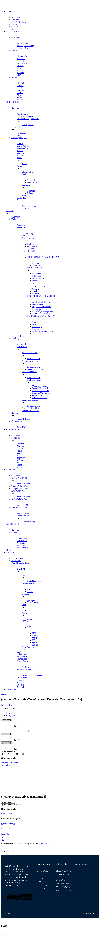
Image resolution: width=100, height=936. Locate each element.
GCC (29, 627)
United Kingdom (34, 581)
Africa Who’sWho (19, 499)
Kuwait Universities (40, 390)
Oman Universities (40, 395)
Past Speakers (22, 114)
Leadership (21, 198)
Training (15, 219)
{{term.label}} (6, 720)
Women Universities (30, 410)
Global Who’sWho (19, 478)
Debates (20, 448)
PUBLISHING (12, 31)
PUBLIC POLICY (35, 268)
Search (4, 763)
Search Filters (8, 708)
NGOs (19, 682)
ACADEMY (11, 211)
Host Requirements (25, 116)
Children (20, 444)
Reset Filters (12, 763)
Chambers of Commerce (32, 675)
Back (9, 765)
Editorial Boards (23, 48)
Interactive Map (33, 358)
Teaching (15, 338)
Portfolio (15, 20)
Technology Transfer (41, 314)
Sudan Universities (35, 369)
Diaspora (20, 90)
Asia (24, 604)
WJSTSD (20, 61)
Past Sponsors (27, 124)
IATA (19, 652)
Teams (14, 24)
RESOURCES (12, 552)
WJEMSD (21, 59)
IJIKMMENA (22, 63)
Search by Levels (29, 238)
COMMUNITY (12, 429)
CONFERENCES (13, 102)
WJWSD (20, 70)
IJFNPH (20, 66)
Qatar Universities (40, 386)
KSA (34, 640)
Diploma (30, 244)
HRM (34, 324)
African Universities (30, 361)
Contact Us (16, 27)
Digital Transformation (41, 307)
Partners (14, 532)
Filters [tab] (9, 713)
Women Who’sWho (19, 486)
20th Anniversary (18, 22)
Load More (5, 834)
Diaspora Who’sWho (20, 488)
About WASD (17, 17)
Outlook (20, 86)
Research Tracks (23, 419)
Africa (19, 95)
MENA (20, 93)
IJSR (19, 68)
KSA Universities (39, 397)
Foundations (22, 659)
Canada (30, 591)
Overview (15, 37)
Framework (21, 344)
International (22, 656)
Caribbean (26, 649)
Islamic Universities (30, 408)
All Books (21, 83)
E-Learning (32, 193)
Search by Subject (19, 137)
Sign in (4, 694)
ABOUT (9, 11)
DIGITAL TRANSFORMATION (41, 296)
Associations (22, 543)
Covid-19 (41, 287)
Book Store (16, 561)
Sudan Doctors (23, 516)
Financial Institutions (25, 669)
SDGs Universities (30, 353)
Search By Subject (29, 251)
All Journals (22, 56)
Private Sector (22, 548)
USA (29, 589)
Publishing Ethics (24, 43)
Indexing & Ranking (25, 46)
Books (14, 77)
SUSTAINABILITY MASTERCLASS (43, 257)
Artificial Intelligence (41, 302)
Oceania (25, 594)
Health (24, 174)
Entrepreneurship (29, 206)
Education (26, 185)
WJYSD (20, 73)
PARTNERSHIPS (13, 524)
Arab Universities (29, 371)
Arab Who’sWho (18, 491)
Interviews (21, 458)
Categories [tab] (10, 715)
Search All (15, 127)
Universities (22, 347)
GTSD (19, 88)
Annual (20, 143)
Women (20, 150)
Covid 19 (31, 180)
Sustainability (22, 148)
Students (20, 685)
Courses (30, 249)
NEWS (9, 550)
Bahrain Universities (40, 388)
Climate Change (28, 172)
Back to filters (7, 813)
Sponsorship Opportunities (28, 119)
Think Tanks (22, 678)
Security (35, 294)
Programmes (32, 246)
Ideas (19, 453)
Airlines (25, 667)
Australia (31, 600)
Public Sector (22, 545)
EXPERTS (10, 469)
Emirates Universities (41, 393)
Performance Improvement (43, 331)
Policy (19, 166)
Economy (36, 263)
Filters (4, 705)
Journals (14, 50)
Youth (24, 195)
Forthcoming (22, 133)
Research (15, 413)
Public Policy (37, 274)
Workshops (21, 336)
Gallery (14, 29)
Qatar (34, 642)
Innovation (36, 309)
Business (20, 200)
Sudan (19, 97)
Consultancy (16, 421)
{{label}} (16, 726)
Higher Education (39, 278)
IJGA (19, 75)
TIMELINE (11, 689)
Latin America (28, 647)
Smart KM (21, 427)
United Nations (23, 146)
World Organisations (20, 563)
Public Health (33, 182)
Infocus (20, 455)
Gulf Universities (34, 380)
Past (18, 135)
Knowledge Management (42, 311)
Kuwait (35, 645)
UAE (34, 633)
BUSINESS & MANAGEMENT (41, 316)
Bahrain (35, 635)
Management (37, 329)
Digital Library (17, 558)
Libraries (20, 680)
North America (28, 583)
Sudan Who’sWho (19, 507)
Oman (34, 638)
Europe (25, 575)
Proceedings (22, 100)
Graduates (31, 191)
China (29, 610)
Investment (26, 208)
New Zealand (32, 602)
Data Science (37, 304)
